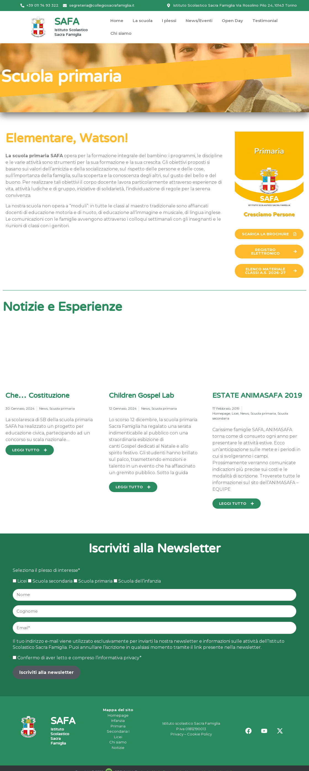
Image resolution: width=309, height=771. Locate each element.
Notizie (118, 747)
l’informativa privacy (117, 657)
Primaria (118, 726)
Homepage (221, 413)
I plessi (169, 20)
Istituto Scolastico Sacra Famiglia (71, 32)
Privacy (177, 734)
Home (116, 20)
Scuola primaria (62, 408)
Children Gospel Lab (141, 396)
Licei (235, 413)
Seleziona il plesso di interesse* (46, 570)
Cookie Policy (199, 734)
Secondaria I (118, 731)
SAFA (66, 22)
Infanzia (118, 720)
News (43, 408)
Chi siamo (120, 33)
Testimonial (265, 20)
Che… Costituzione (37, 396)
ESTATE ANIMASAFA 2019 (257, 396)
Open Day (232, 20)
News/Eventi (199, 20)
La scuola (143, 20)
